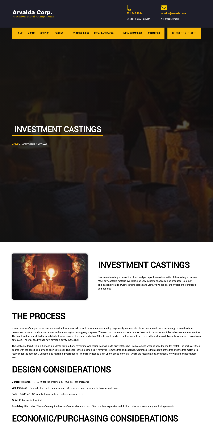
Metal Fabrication (106, 33)
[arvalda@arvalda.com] (164, 8)
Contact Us (153, 33)
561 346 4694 (134, 13)
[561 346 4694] (129, 8)
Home (19, 33)
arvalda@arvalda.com (173, 13)
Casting (61, 33)
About (31, 33)
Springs (44, 33)
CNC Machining (81, 33)
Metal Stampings (132, 33)
